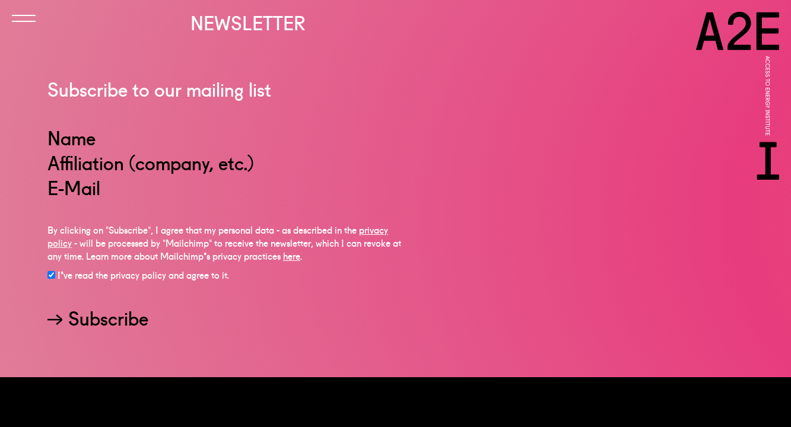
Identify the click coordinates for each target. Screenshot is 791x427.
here (291, 260)
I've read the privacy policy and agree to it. (143, 279)
